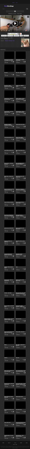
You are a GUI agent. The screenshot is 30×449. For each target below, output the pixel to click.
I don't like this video (18, 34)
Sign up (13, 2)
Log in (17, 2)
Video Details (4, 35)
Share (21, 35)
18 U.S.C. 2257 (15, 444)
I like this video (9, 34)
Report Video (10, 35)
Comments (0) (26, 35)
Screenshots (16, 35)
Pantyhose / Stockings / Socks (10, 40)
